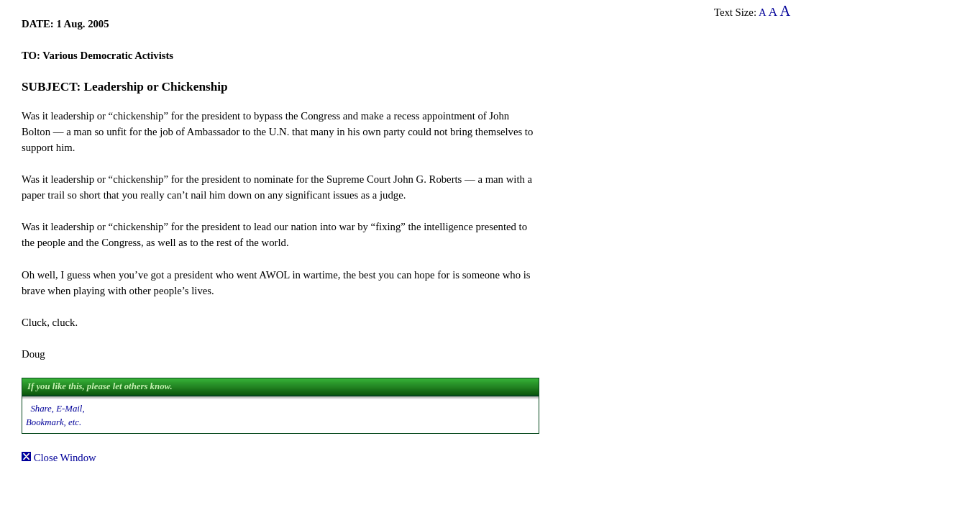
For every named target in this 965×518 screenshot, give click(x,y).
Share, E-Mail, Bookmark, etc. (55, 415)
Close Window (59, 457)
